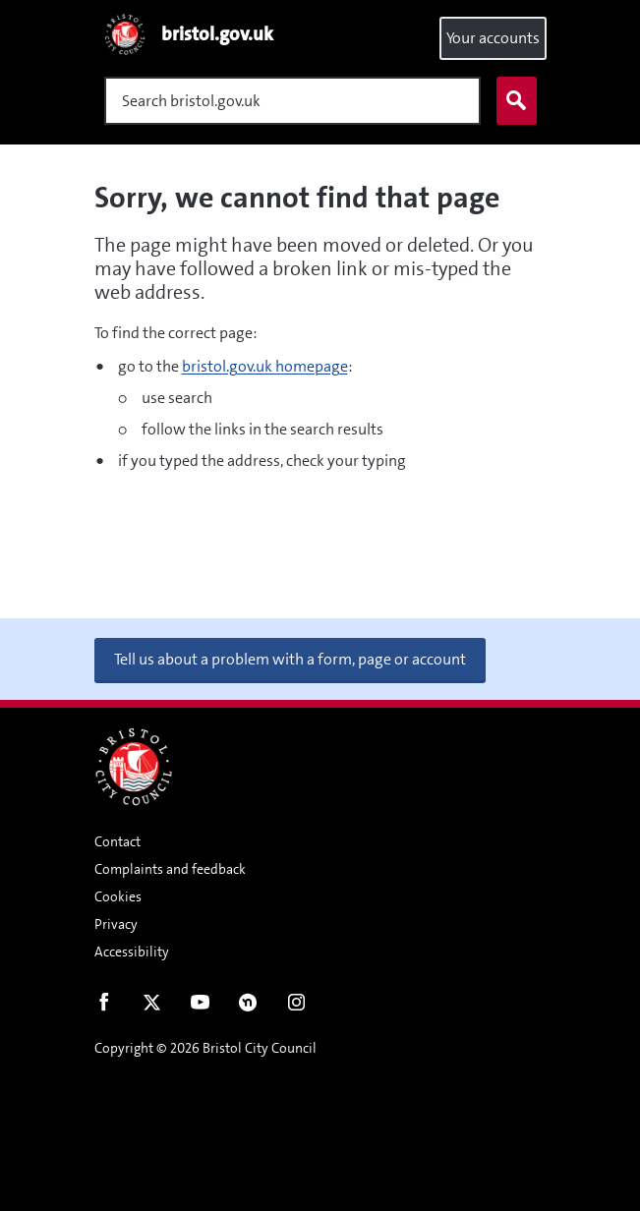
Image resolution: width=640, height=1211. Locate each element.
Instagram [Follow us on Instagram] (296, 1006)
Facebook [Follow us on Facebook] (103, 1006)
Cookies (118, 896)
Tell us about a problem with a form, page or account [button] (290, 659)
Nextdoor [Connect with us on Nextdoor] (248, 1006)
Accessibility (131, 951)
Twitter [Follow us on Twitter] (152, 1006)
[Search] (292, 101)
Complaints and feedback (170, 869)
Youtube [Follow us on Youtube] (200, 1006)
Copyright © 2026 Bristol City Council (205, 1048)
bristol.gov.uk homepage (265, 366)
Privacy (116, 924)
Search (512, 101)
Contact (117, 841)
